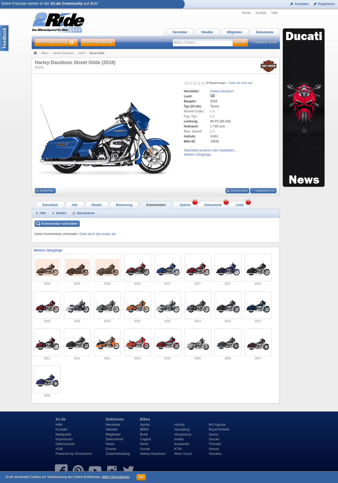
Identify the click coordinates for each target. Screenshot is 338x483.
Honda (179, 425)
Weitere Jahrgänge (48, 250)
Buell (144, 434)
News (110, 444)
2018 (81, 53)
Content (4, 38)
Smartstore (83, 454)
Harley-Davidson (63, 53)
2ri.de (60, 419)
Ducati (145, 449)
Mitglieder (113, 434)
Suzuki (214, 439)
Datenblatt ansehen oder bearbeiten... (210, 150)
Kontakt (261, 13)
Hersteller (113, 425)
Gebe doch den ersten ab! (97, 234)
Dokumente (114, 439)
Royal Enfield (219, 429)
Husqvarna (182, 434)
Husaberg (181, 429)
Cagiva (145, 439)
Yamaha (215, 454)
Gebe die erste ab (240, 82)
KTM (178, 449)
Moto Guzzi (183, 454)
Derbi (144, 444)
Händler (112, 429)
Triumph (215, 444)
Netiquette (63, 434)
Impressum (64, 439)
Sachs (213, 434)
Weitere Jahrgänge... (198, 154)
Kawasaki (181, 444)
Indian (179, 439)
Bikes (45, 53)
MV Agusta (217, 425)
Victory (214, 449)
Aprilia (145, 425)
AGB (59, 449)
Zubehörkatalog (118, 454)
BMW (144, 429)
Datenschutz (65, 444)
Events (111, 449)
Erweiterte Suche (265, 42)
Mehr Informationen (115, 477)
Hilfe (274, 13)
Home (246, 13)
